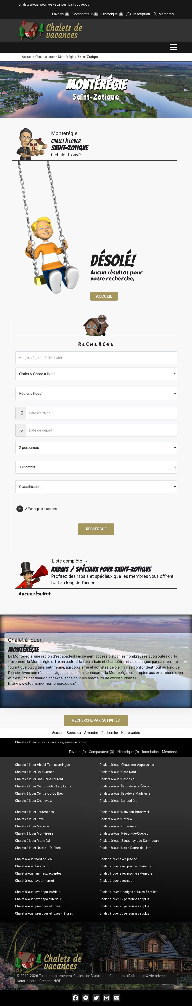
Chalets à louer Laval (29, 819)
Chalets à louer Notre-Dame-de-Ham (125, 848)
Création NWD (50, 981)
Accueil (27, 57)
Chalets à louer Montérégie (34, 833)
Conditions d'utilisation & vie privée (137, 976)
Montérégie (66, 57)
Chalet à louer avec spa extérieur (38, 899)
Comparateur (85, 14)
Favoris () (77, 752)
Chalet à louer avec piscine (118, 859)
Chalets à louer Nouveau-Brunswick (124, 812)
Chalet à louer (45, 57)
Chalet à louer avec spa (115, 880)
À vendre (91, 733)
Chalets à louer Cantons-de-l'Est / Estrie (43, 786)
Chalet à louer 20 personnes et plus (124, 906)
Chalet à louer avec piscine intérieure (125, 866)
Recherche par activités (96, 720)
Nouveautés (130, 733)
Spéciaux (74, 733)
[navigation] (173, 47)
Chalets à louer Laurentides (34, 812)
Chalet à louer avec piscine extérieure (125, 873)
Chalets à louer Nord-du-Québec (38, 848)
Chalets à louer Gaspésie (116, 779)
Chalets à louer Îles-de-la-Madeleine (124, 793)
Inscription (138, 14)
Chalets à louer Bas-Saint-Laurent (39, 779)
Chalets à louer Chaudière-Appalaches (126, 765)
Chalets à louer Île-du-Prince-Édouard (125, 786)
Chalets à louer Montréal (32, 840)
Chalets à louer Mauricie (32, 826)
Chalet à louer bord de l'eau (34, 859)
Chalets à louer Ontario (115, 819)
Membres (163, 14)
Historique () (128, 752)
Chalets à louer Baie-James (34, 772)
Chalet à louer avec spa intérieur (38, 892)
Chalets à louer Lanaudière (118, 800)
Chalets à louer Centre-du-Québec (39, 793)
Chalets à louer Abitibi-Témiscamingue (42, 765)
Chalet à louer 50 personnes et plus (124, 913)
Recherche (96, 529)
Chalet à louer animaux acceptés (38, 873)
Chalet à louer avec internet (34, 880)
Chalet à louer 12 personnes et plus (124, 899)
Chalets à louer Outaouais (117, 826)
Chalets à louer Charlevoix (33, 800)
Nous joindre (26, 981)
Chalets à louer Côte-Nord (117, 772)
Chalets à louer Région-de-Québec (123, 833)
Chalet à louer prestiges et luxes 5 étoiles (128, 892)
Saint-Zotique (88, 57)
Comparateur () (101, 752)
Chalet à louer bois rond (31, 866)
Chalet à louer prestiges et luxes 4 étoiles (44, 913)
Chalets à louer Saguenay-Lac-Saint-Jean (129, 840)
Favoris (60, 14)
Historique (112, 14)
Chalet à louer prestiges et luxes (37, 906)
